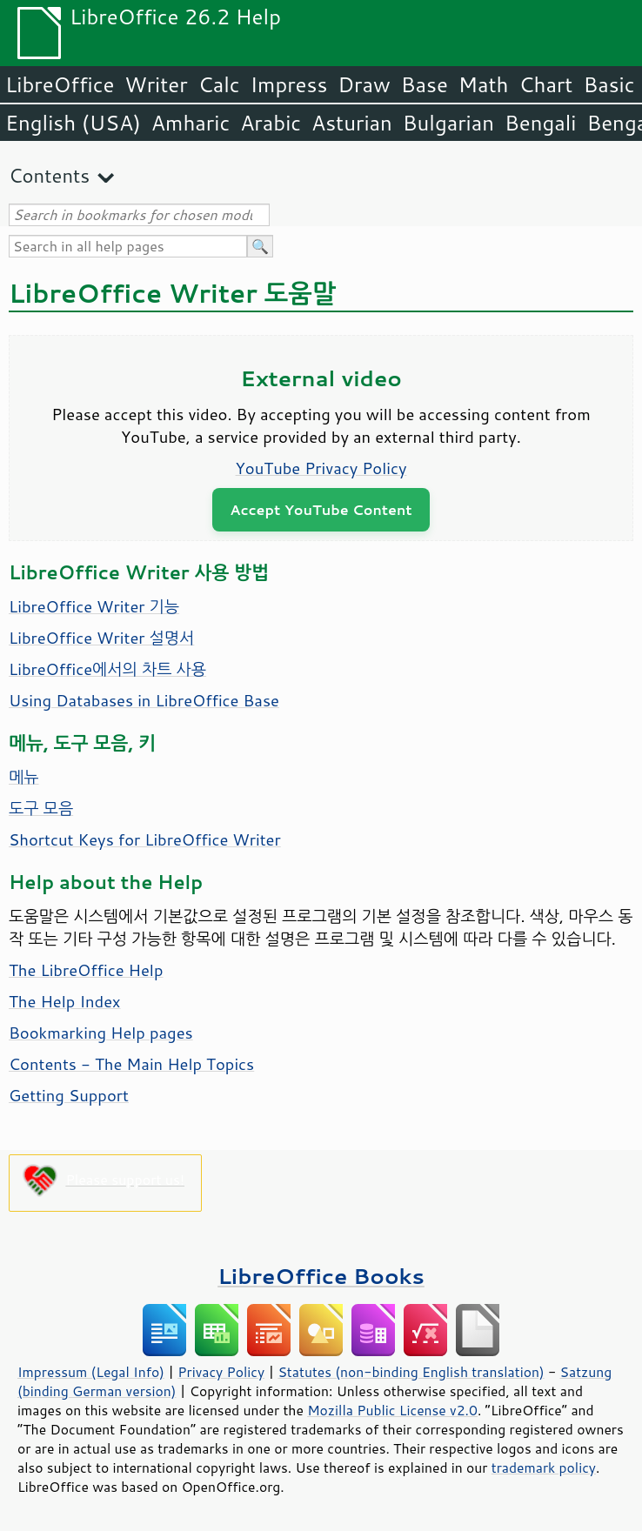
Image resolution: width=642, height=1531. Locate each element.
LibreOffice (59, 84)
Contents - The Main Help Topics (131, 1064)
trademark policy (544, 1467)
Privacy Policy (220, 1371)
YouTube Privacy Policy (321, 468)
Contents (49, 175)
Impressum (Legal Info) (90, 1371)
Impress (289, 84)
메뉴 (24, 777)
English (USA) (73, 122)
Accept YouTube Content (320, 509)
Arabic (270, 122)
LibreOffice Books (321, 1275)
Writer (155, 84)
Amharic (190, 122)
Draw (364, 84)
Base (424, 84)
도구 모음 (41, 808)
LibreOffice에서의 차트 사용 (107, 669)
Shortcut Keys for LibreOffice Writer (145, 839)
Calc (219, 84)
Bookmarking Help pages (101, 1032)
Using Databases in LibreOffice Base (144, 700)
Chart (545, 84)
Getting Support (69, 1095)
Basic (608, 84)
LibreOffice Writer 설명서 (101, 637)
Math (483, 84)
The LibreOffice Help (86, 970)
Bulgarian (448, 122)
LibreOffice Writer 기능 (94, 606)
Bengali (540, 122)
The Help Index (65, 1001)
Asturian (351, 122)
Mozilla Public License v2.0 (392, 1410)
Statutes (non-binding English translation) (411, 1371)
